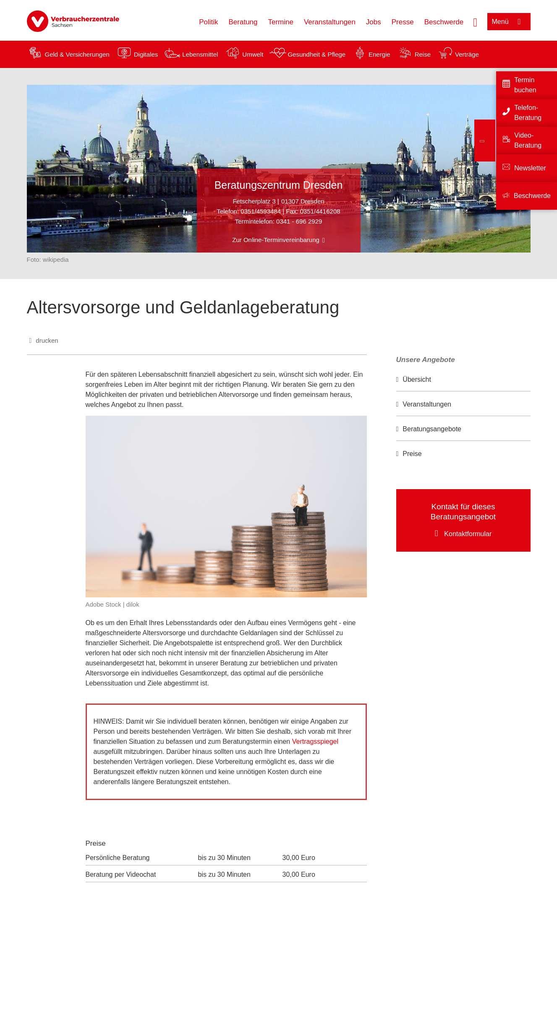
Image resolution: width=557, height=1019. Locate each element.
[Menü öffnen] (509, 21)
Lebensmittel (200, 54)
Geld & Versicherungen (77, 54)
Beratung (243, 22)
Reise (423, 54)
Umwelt (252, 54)
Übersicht (417, 379)
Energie (379, 54)
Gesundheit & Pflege (316, 54)
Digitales (146, 54)
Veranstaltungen (330, 22)
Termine (280, 22)
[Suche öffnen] (475, 21)
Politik (208, 22)
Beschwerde (444, 22)
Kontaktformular (468, 533)
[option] (463, 379)
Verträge (467, 54)
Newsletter (530, 168)
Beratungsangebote (432, 429)
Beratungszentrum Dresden (278, 185)
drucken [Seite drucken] (47, 340)
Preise (412, 453)
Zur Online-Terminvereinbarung (275, 239)
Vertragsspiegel (316, 741)
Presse (403, 22)
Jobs (373, 22)
